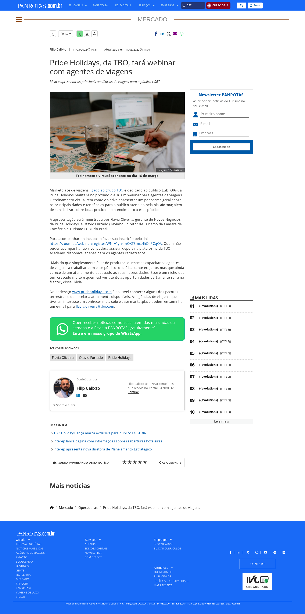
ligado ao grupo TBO (106, 190)
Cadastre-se (221, 147)
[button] (156, 33)
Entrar (255, 5)
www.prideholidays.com (92, 291)
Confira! (133, 392)
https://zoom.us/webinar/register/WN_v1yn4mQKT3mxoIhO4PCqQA (106, 243)
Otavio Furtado (91, 357)
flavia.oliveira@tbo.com (95, 306)
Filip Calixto (58, 49)
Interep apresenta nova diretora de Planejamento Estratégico (101, 449)
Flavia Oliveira (63, 357)
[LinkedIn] (78, 395)
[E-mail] (85, 395)
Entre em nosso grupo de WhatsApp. (107, 333)
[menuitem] (76, 5)
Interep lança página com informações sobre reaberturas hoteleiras (106, 441)
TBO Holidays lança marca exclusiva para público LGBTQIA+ (99, 433)
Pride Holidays (119, 357)
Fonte (66, 34)
